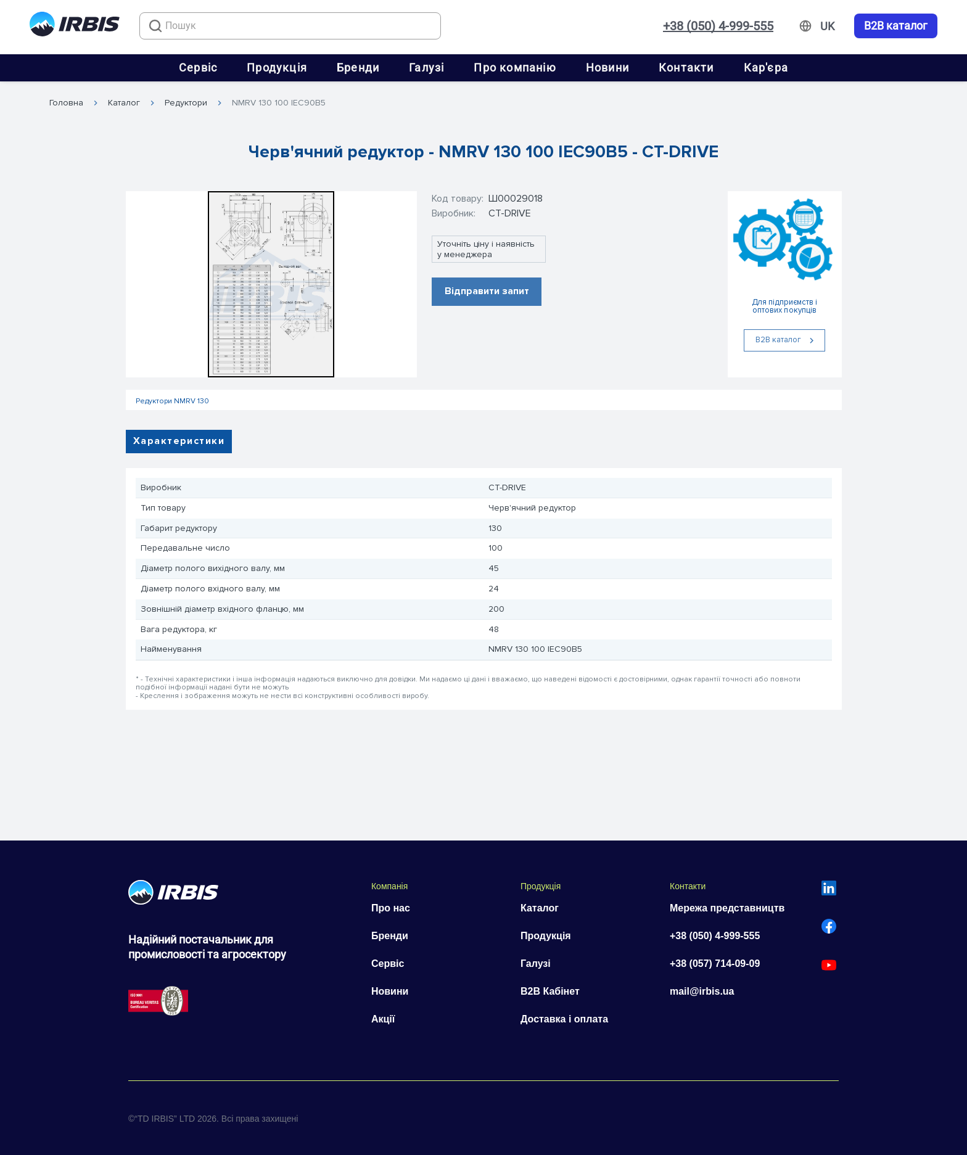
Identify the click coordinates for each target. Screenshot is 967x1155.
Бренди (358, 67)
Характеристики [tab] (178, 441)
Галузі (426, 67)
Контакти (686, 67)
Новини (607, 67)
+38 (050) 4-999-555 (718, 26)
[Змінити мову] (827, 26)
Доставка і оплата (564, 1019)
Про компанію (515, 67)
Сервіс (198, 67)
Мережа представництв (727, 908)
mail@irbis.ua (702, 991)
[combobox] (290, 25)
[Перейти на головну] (75, 26)
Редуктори (186, 103)
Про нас (390, 908)
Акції (383, 1019)
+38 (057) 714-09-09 (715, 963)
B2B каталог (896, 26)
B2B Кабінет (550, 991)
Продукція (277, 67)
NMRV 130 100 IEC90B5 (279, 103)
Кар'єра (766, 67)
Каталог (124, 103)
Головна (66, 103)
